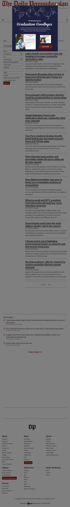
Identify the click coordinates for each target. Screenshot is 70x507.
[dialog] (35, 253)
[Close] (57, 4)
